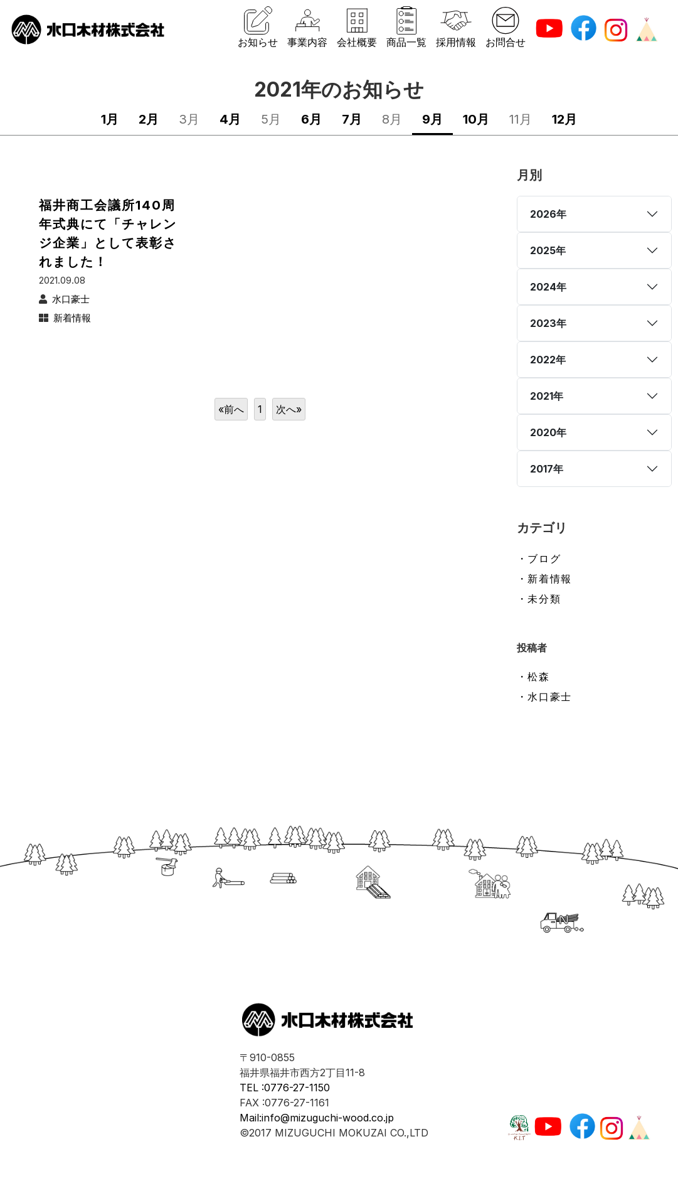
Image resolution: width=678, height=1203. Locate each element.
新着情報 (72, 318)
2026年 (548, 214)
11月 (520, 119)
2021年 (546, 396)
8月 (392, 119)
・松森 (533, 676)
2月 (149, 119)
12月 (564, 119)
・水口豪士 (544, 696)
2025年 (548, 250)
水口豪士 (71, 299)
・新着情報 (544, 578)
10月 (476, 119)
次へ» (289, 409)
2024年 (548, 287)
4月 (230, 119)
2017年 (546, 468)
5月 (271, 119)
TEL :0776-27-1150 (285, 1087)
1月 (110, 119)
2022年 (548, 359)
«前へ (231, 409)
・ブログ (539, 558)
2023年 (548, 323)
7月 (352, 119)
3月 (189, 119)
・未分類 (539, 598)
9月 (432, 119)
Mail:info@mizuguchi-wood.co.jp (317, 1117)
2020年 (548, 432)
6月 (311, 119)
